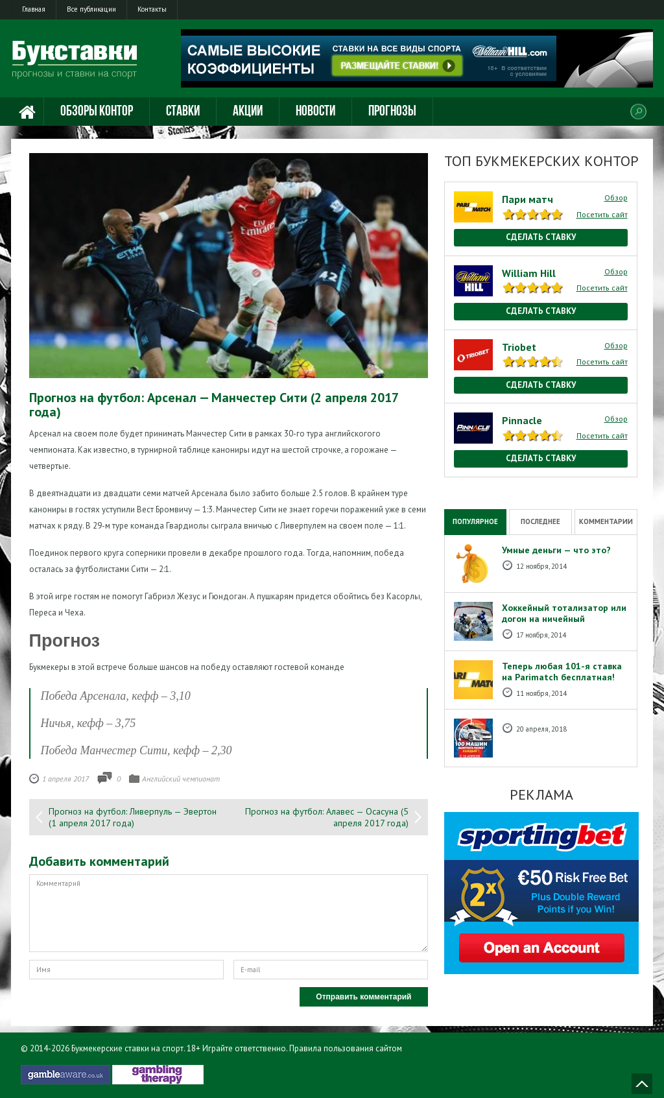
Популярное (475, 521)
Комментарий (228, 913)
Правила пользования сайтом (345, 1048)
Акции (248, 111)
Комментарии (606, 521)
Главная (33, 9)
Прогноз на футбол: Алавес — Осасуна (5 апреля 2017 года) (327, 817)
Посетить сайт (602, 214)
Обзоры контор (96, 111)
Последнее (540, 521)
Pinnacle (522, 420)
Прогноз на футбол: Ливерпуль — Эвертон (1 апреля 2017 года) (133, 817)
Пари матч (527, 199)
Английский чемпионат (181, 778)
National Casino (472, 483)
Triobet (519, 346)
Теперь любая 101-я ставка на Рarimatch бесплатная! (562, 671)
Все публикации (91, 9)
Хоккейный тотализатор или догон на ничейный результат (564, 619)
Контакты (152, 9)
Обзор (616, 197)
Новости (315, 111)
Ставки (183, 111)
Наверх (642, 1083)
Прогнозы (392, 111)
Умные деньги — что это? (556, 550)
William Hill (529, 273)
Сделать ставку (541, 237)
